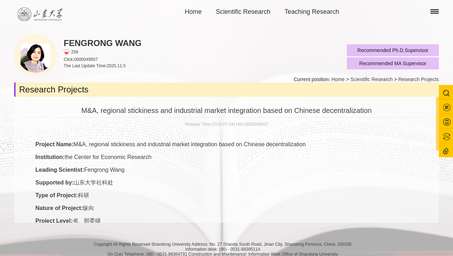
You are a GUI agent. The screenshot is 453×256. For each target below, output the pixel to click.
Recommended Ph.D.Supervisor (393, 50)
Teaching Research (312, 11)
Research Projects (418, 79)
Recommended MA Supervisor (392, 63)
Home (193, 11)
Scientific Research (243, 11)
